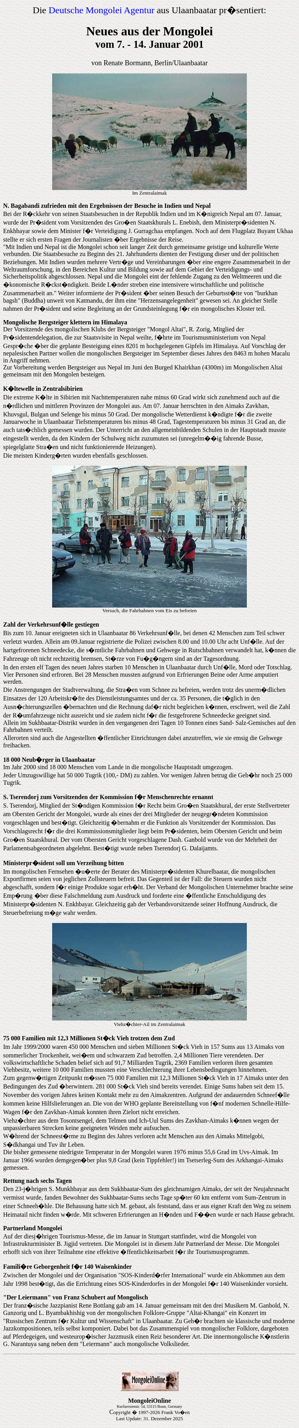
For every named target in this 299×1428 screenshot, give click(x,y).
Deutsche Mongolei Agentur (102, 10)
